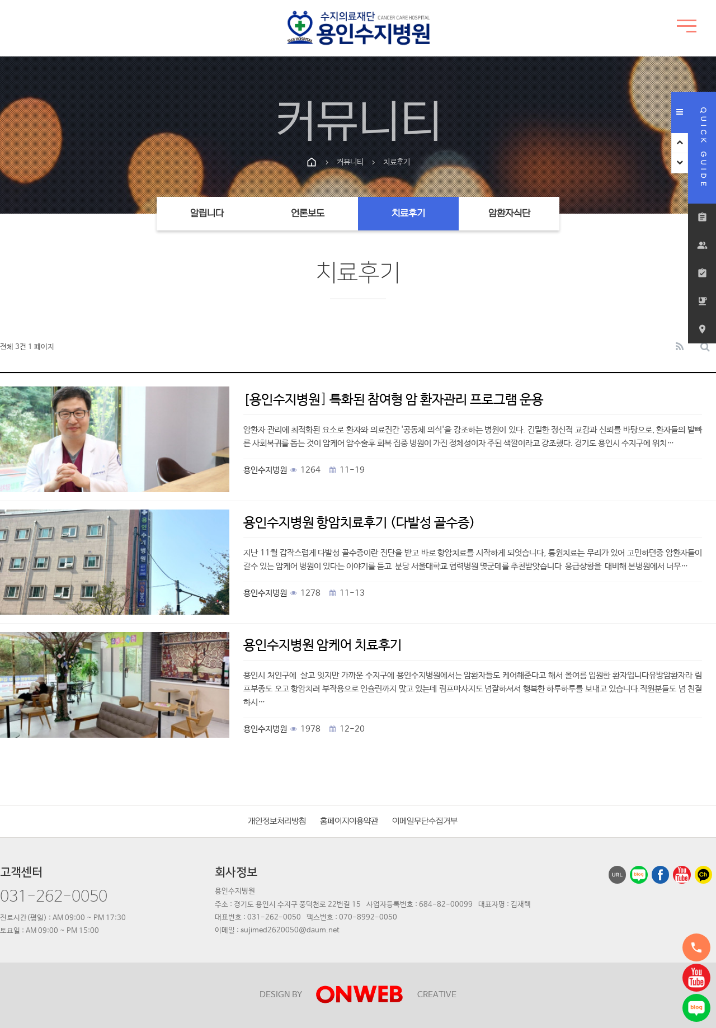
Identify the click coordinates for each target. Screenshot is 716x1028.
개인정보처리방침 (277, 821)
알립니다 (207, 214)
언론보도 (307, 214)
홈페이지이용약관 (349, 821)
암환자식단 (509, 214)
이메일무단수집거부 (425, 821)
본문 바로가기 (0, 0)
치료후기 (408, 214)
